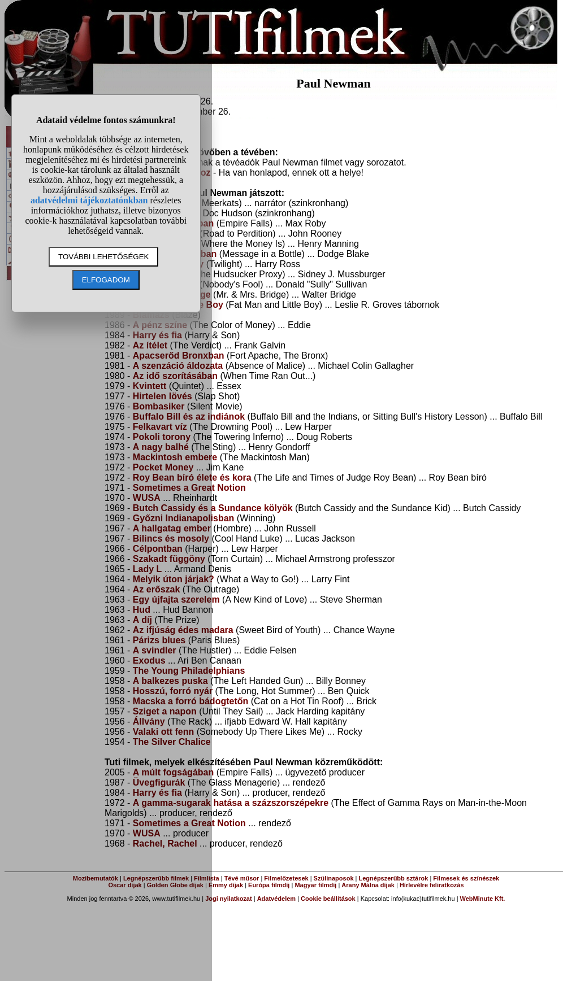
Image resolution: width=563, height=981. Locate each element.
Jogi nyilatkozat (228, 898)
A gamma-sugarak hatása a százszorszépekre (230, 803)
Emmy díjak (226, 885)
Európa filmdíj (268, 885)
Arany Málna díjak (368, 885)
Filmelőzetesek (286, 878)
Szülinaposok (334, 878)
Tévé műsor (241, 878)
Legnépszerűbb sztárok (393, 878)
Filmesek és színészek (466, 878)
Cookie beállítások (328, 898)
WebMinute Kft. (482, 898)
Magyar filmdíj (315, 885)
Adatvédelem (276, 898)
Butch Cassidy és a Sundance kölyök (213, 508)
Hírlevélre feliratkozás (432, 885)
